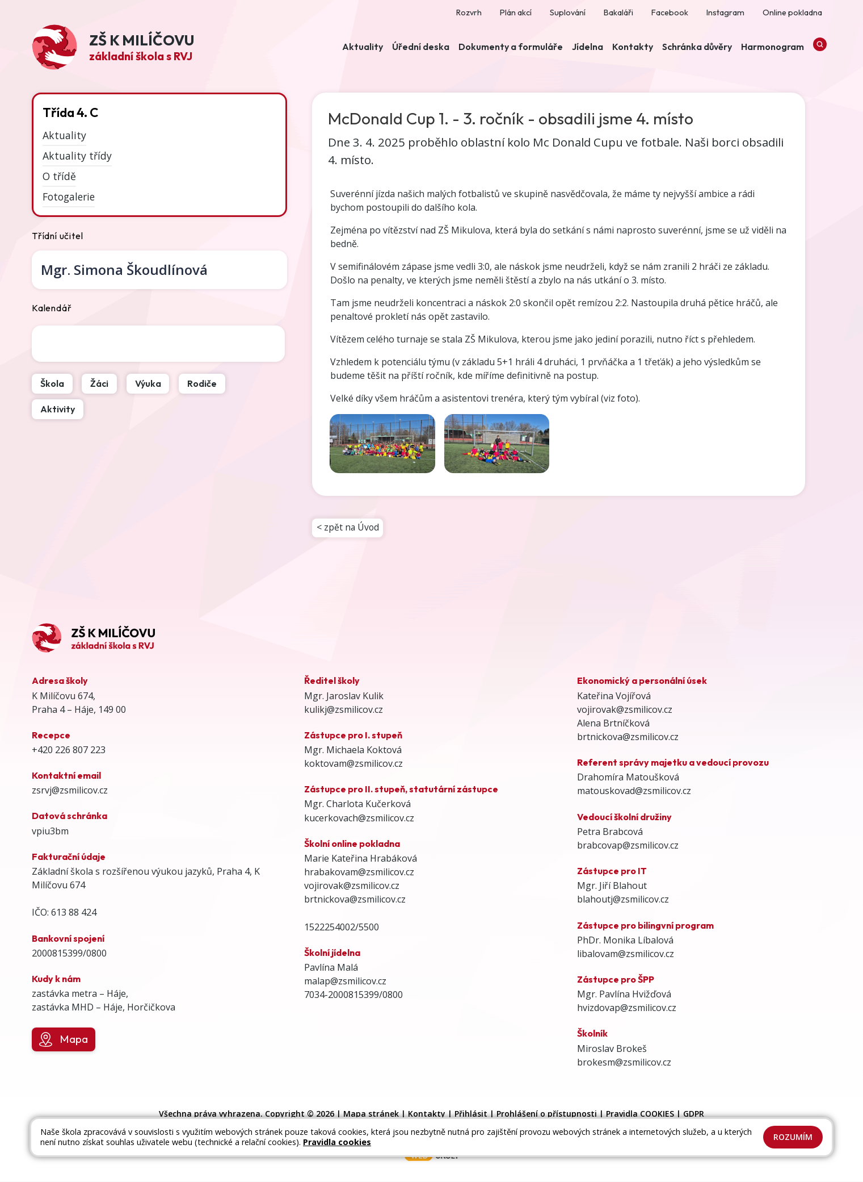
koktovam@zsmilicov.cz (353, 764)
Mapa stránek (371, 1114)
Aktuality (64, 135)
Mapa (63, 1040)
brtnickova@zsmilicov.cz (355, 900)
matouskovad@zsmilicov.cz (634, 792)
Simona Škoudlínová (124, 269)
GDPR (693, 1114)
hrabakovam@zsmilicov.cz (359, 873)
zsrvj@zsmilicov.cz (70, 791)
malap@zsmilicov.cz (345, 982)
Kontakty (426, 1114)
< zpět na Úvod (348, 528)
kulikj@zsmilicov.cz (343, 710)
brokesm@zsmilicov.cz (624, 1062)
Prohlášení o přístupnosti (546, 1114)
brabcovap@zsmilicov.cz (628, 846)
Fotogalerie (69, 196)
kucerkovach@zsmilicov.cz (359, 818)
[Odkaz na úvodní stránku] (113, 48)
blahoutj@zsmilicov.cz (623, 900)
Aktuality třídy (77, 155)
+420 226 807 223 (69, 751)
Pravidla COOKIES (640, 1114)
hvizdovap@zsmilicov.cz (626, 1009)
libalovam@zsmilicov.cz (625, 954)
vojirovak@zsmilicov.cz (351, 886)
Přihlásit (470, 1114)
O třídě (59, 176)
